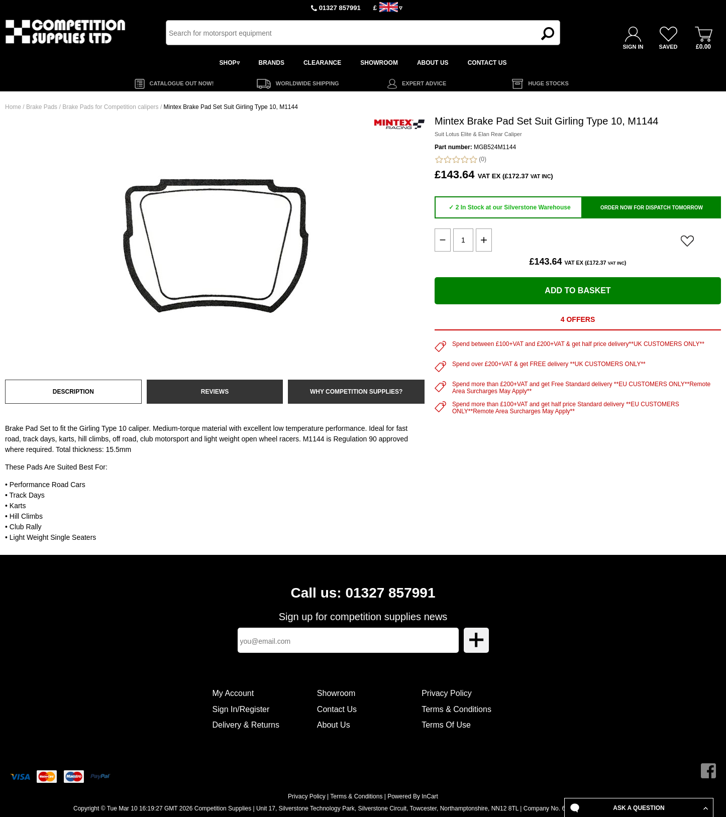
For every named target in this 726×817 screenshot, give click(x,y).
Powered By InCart (412, 796)
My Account (233, 693)
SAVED (668, 47)
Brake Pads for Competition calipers (110, 106)
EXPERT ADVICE (424, 83)
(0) (460, 159)
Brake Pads (41, 106)
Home (13, 106)
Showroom (336, 693)
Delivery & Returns (246, 725)
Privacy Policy (447, 693)
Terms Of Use (446, 725)
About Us (333, 725)
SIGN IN (633, 47)
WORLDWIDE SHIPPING (307, 83)
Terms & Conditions (456, 709)
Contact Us (337, 709)
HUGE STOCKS (548, 83)
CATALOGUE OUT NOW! (182, 83)
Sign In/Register (241, 709)
